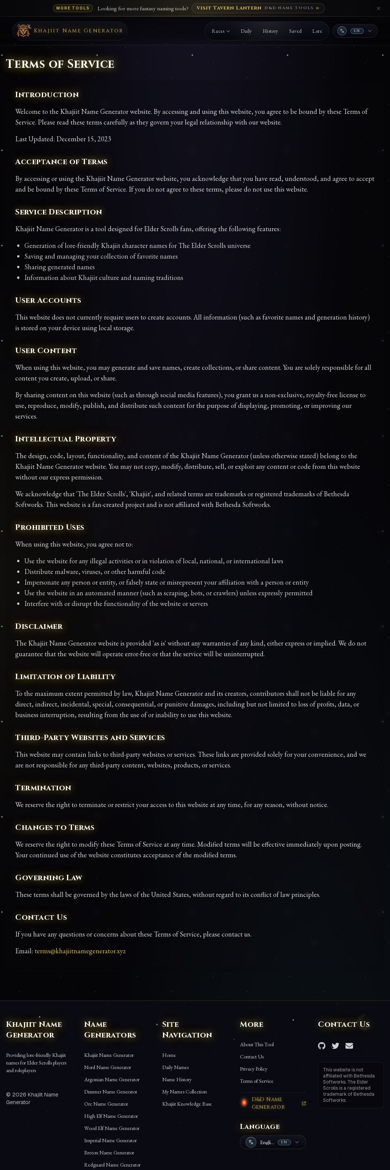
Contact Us (252, 1056)
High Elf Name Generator (111, 1115)
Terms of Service (256, 1080)
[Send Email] (349, 1046)
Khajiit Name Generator (109, 1055)
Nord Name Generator (107, 1067)
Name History (177, 1079)
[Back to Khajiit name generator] (70, 30)
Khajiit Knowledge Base (187, 1103)
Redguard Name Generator (112, 1164)
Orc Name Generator (106, 1103)
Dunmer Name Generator (110, 1091)
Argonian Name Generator (111, 1079)
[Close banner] (378, 8)
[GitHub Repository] (321, 1046)
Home (169, 1055)
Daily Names (175, 1067)
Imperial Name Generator (110, 1140)
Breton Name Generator (109, 1152)
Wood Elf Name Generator (111, 1128)
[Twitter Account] (335, 1046)
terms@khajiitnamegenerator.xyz (80, 950)
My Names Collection (184, 1091)
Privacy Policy (253, 1068)
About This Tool (257, 1044)
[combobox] (355, 31)
